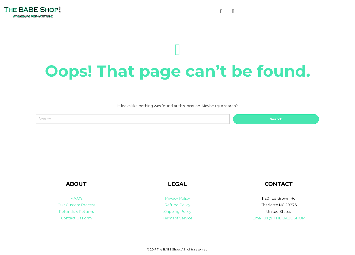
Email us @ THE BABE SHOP (279, 218)
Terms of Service (177, 218)
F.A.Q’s (76, 199)
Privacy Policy (177, 199)
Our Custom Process (76, 205)
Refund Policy (177, 205)
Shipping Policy (177, 211)
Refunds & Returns (76, 211)
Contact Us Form (76, 218)
